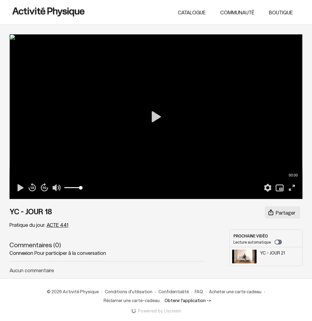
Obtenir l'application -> (188, 300)
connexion (21, 253)
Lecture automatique (257, 242)
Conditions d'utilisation (128, 291)
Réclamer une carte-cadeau (132, 300)
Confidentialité (173, 291)
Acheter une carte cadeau (235, 291)
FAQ (199, 291)
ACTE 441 (57, 225)
